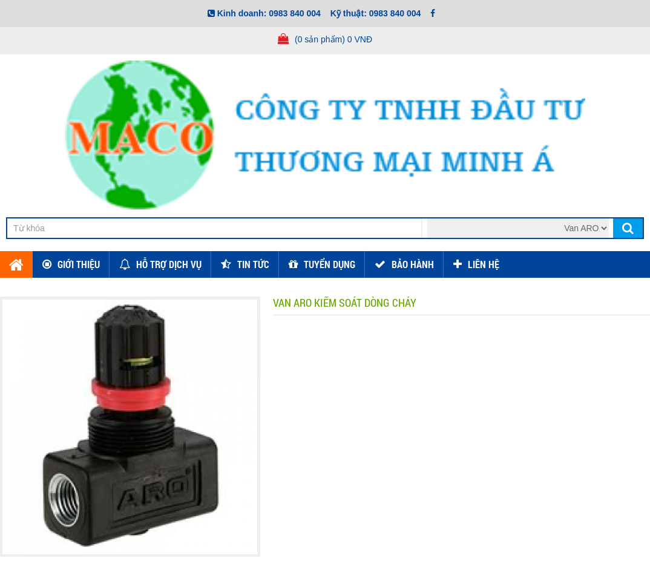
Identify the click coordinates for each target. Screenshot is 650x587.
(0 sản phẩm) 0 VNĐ (333, 39)
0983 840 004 (295, 13)
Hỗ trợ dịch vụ (169, 264)
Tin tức (253, 264)
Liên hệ (483, 264)
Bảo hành (413, 264)
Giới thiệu (78, 264)
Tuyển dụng (329, 264)
